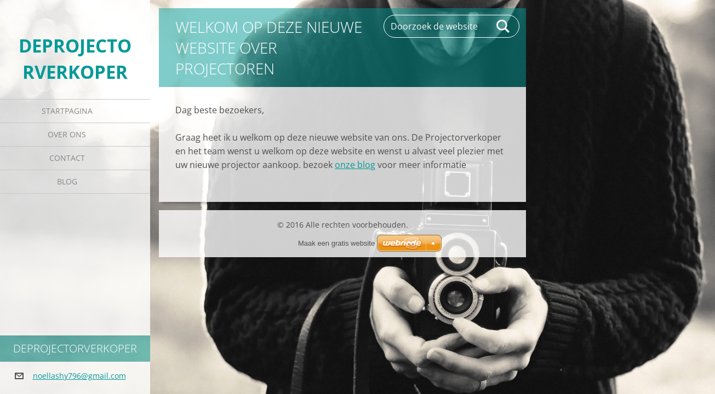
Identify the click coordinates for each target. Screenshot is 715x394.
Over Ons (67, 134)
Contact (67, 158)
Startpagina (67, 111)
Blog (67, 181)
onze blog (355, 165)
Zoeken (503, 26)
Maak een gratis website (336, 243)
